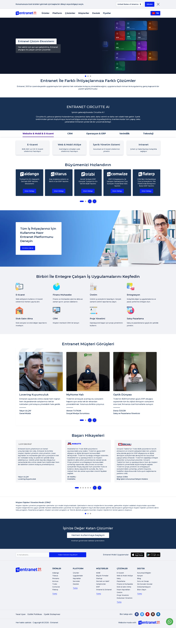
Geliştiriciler (101, 584)
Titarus (55, 576)
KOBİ (98, 573)
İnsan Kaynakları (123, 590)
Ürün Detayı (29, 191)
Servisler (76, 581)
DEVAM (150, 4)
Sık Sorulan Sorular (144, 584)
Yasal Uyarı (21, 614)
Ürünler (46, 13)
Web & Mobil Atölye (125, 576)
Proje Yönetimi (123, 595)
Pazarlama (121, 581)
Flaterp (55, 590)
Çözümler (70, 13)
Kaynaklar (77, 578)
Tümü (54, 594)
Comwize (56, 587)
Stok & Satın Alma (124, 587)
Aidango (55, 573)
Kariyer (140, 576)
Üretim (119, 592)
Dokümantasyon (144, 587)
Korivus (55, 581)
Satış (119, 578)
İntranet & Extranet (104, 590)
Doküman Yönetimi (124, 598)
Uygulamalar (78, 576)
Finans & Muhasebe (125, 584)
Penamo (55, 578)
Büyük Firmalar (102, 576)
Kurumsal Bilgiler (144, 573)
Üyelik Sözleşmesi (52, 614)
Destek (96, 13)
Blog (139, 578)
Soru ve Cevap (143, 581)
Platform (57, 13)
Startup (99, 578)
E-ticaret (120, 573)
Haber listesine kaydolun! (67, 555)
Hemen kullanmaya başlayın (88, 535)
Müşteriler (83, 13)
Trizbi (54, 584)
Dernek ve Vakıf (102, 581)
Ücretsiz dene (27, 248)
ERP (98, 587)
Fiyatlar (107, 13)
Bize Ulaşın (141, 590)
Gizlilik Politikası (34, 614)
